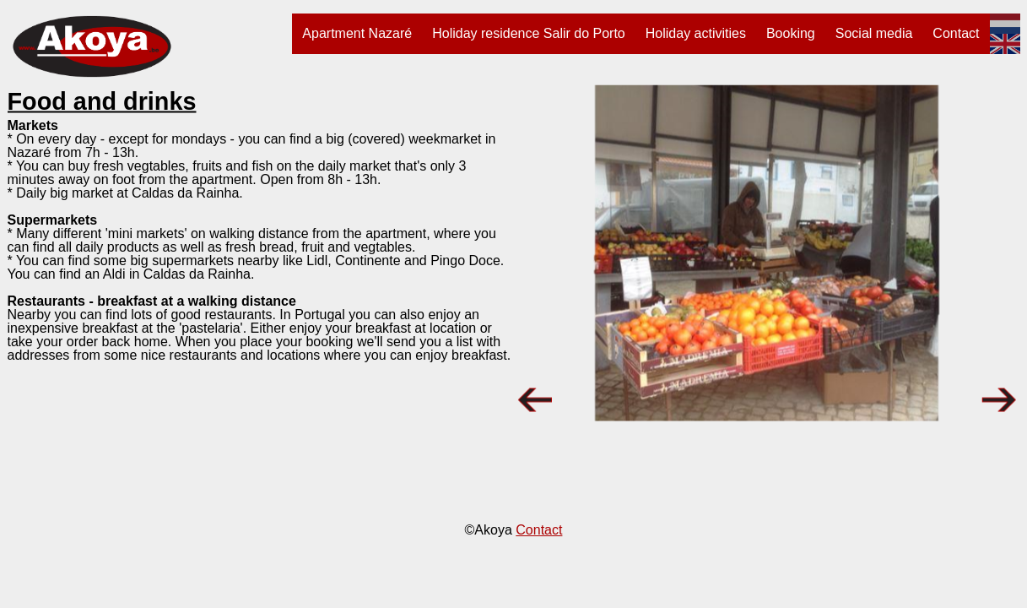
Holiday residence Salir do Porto (528, 33)
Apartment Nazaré (357, 33)
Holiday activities (696, 33)
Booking (790, 33)
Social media (874, 33)
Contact (955, 33)
